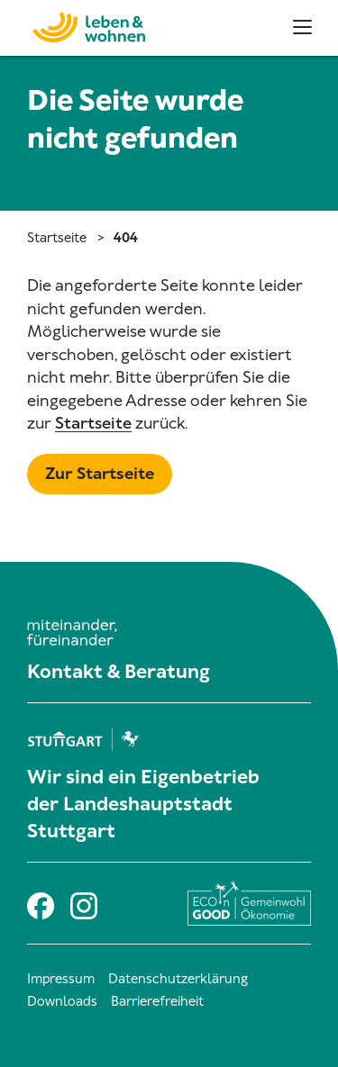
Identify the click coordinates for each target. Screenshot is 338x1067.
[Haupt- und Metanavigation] (302, 27)
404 (126, 238)
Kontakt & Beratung (118, 671)
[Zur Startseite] (79, 25)
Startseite (57, 238)
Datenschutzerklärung (178, 979)
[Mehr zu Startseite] (99, 474)
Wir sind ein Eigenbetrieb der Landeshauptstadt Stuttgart (143, 804)
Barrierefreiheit (157, 1001)
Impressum (61, 979)
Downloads (62, 1001)
